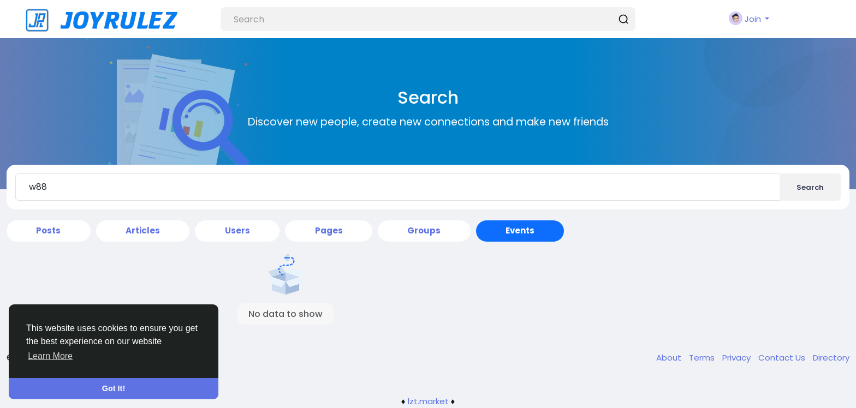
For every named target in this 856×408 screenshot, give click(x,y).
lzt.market (428, 401)
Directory (831, 357)
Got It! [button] (113, 388)
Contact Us (782, 357)
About (669, 357)
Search (810, 187)
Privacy (737, 357)
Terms (703, 357)
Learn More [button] (50, 356)
